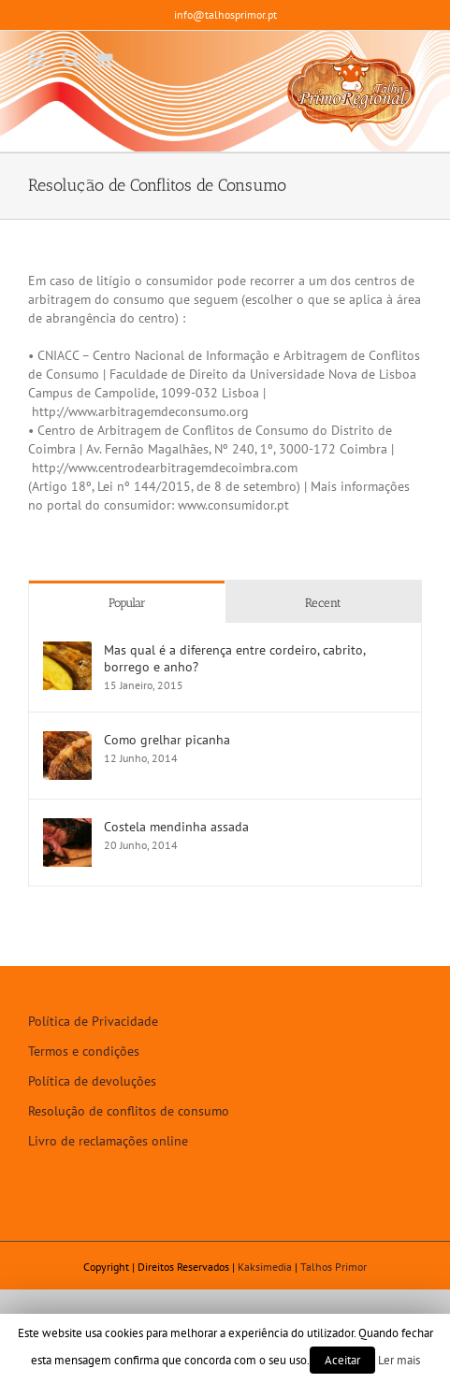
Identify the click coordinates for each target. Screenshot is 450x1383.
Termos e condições (83, 1051)
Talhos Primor (333, 1267)
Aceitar (342, 1360)
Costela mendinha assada (176, 826)
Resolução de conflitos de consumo (128, 1110)
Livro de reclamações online (108, 1140)
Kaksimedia (265, 1267)
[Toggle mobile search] (71, 59)
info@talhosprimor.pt (225, 14)
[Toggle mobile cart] (103, 59)
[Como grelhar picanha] (67, 740)
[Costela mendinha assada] (67, 827)
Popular (127, 603)
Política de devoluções (92, 1081)
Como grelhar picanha (167, 739)
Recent (323, 603)
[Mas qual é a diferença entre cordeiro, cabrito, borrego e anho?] (67, 650)
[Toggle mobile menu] (38, 59)
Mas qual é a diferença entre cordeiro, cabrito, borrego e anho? (234, 658)
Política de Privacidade (93, 1021)
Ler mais (399, 1359)
